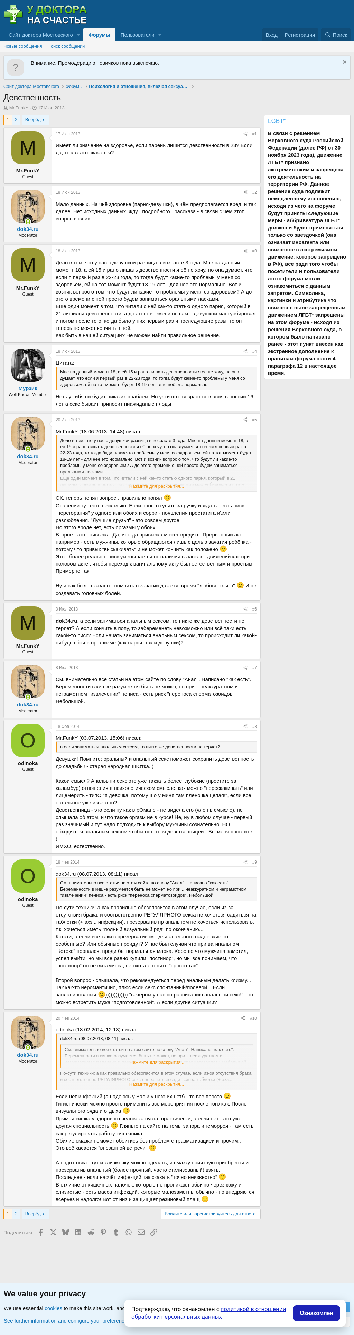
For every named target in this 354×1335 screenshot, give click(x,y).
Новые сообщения (22, 46)
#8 (254, 726)
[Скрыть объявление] (344, 62)
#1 (254, 134)
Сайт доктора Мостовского (41, 35)
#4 (254, 351)
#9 (254, 862)
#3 (254, 251)
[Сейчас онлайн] (28, 221)
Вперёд (33, 119)
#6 (254, 609)
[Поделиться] (245, 134)
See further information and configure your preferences (67, 1321)
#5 (254, 419)
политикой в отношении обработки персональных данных (208, 1312)
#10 (253, 1018)
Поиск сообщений (66, 46)
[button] (78, 34)
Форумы (99, 35)
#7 (254, 667)
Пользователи (138, 35)
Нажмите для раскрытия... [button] (156, 486)
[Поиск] (336, 34)
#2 (254, 192)
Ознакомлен (316, 1313)
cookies (53, 1308)
